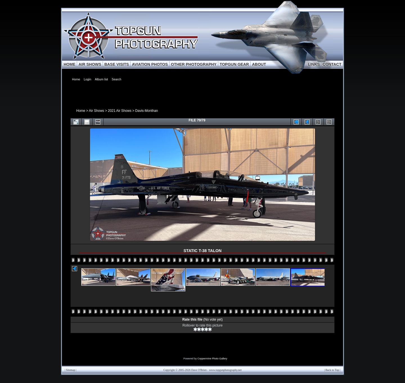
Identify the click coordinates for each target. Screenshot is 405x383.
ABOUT (259, 64)
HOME (69, 64)
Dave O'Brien (199, 369)
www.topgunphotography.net (225, 369)
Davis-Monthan (146, 111)
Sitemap (70, 369)
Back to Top (332, 369)
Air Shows (96, 111)
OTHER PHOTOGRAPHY (194, 64)
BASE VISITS (116, 64)
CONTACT (332, 64)
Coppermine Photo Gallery (212, 358)
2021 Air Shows (119, 111)
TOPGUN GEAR (234, 64)
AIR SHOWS (89, 64)
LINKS (314, 64)
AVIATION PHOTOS (150, 64)
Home (80, 111)
